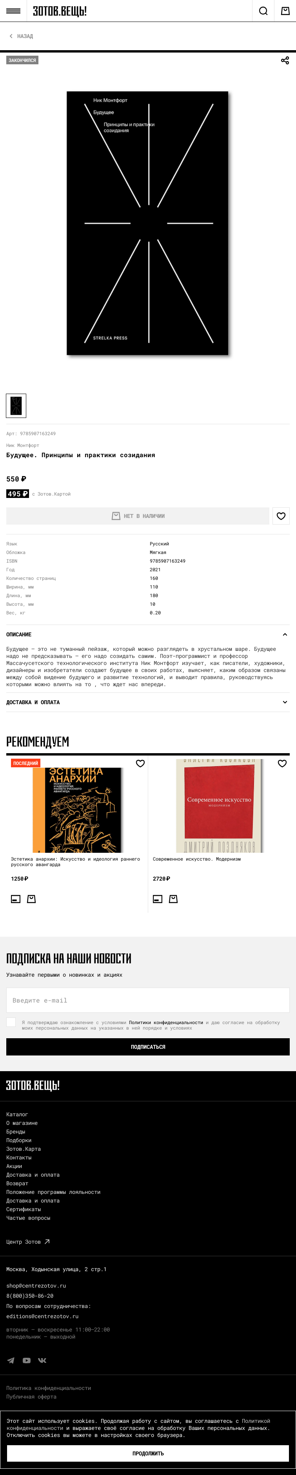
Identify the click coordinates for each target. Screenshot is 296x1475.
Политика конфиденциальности (48, 1387)
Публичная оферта (31, 1396)
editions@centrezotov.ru (42, 1316)
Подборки (18, 1140)
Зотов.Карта (23, 1148)
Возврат (17, 1183)
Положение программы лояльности (53, 1191)
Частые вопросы (28, 1217)
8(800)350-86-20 (29, 1295)
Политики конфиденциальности (166, 1022)
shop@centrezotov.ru (36, 1285)
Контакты (18, 1157)
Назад (25, 36)
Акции (14, 1166)
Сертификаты (23, 1209)
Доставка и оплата (33, 1174)
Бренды (15, 1131)
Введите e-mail (40, 1000)
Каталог (17, 1114)
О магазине (22, 1122)
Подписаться (148, 1046)
